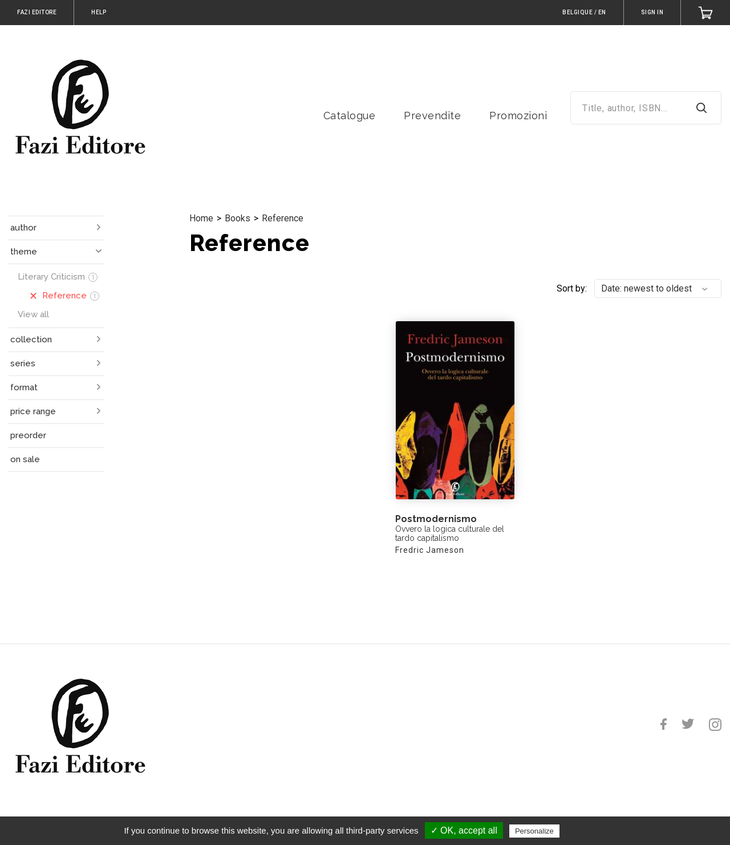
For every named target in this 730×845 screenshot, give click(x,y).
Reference (282, 218)
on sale (25, 459)
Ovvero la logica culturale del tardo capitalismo (449, 533)
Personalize (534, 831)
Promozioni (518, 116)
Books (237, 218)
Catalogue (349, 116)
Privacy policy (589, 830)
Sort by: (572, 288)
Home (201, 218)
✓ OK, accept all (464, 830)
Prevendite (432, 116)
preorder (28, 435)
